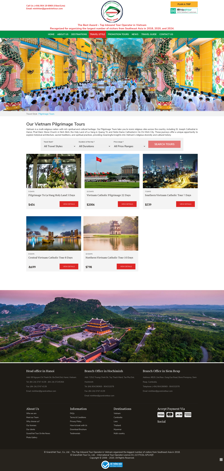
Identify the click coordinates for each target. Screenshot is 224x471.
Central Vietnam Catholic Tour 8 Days (50, 257)
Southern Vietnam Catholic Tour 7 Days (168, 195)
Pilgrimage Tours (46, 113)
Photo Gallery (31, 437)
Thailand (117, 425)
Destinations (79, 34)
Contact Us (166, 34)
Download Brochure (78, 429)
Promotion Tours (118, 34)
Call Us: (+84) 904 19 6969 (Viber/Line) (45, 5)
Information (78, 409)
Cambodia (118, 417)
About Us (62, 34)
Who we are (31, 413)
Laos (116, 421)
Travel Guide (149, 34)
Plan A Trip (184, 4)
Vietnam (117, 413)
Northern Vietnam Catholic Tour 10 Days (109, 257)
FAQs (72, 413)
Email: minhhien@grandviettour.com (44, 8)
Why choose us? (33, 421)
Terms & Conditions (78, 417)
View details (69, 204)
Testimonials (75, 433)
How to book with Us (78, 425)
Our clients (30, 429)
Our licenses (31, 425)
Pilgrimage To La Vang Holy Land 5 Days (51, 195)
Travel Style (97, 34)
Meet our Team (32, 417)
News (135, 34)
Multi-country (119, 433)
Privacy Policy (75, 421)
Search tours (164, 144)
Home (51, 34)
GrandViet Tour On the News (38, 433)
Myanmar (118, 429)
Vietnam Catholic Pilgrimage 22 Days (109, 195)
